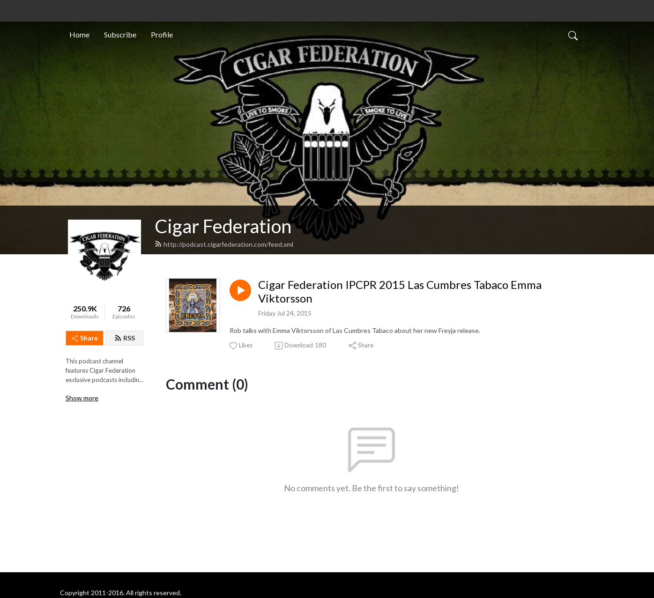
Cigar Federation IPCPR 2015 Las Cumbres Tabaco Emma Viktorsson (400, 291)
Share (85, 338)
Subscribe (120, 34)
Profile (162, 34)
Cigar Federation (223, 226)
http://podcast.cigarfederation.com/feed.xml (224, 244)
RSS (124, 338)
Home (79, 34)
